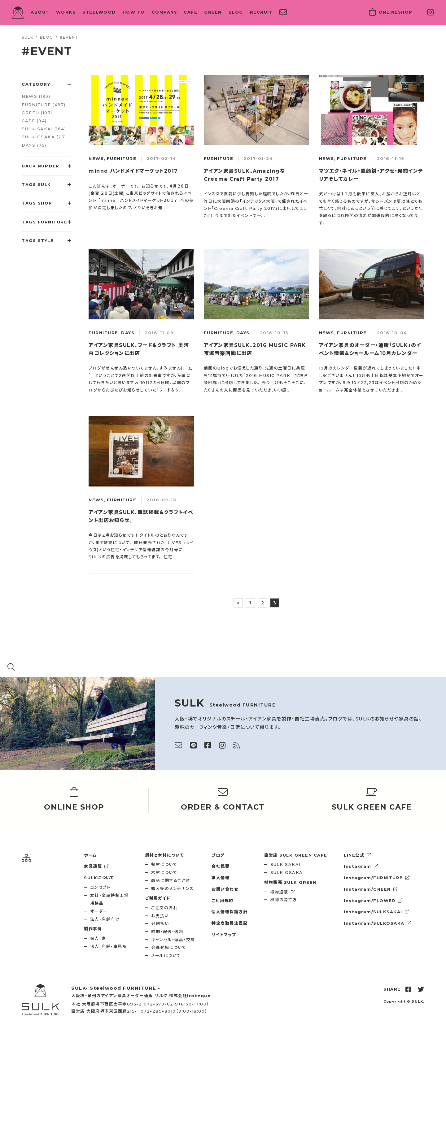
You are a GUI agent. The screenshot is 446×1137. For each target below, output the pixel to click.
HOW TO (134, 12)
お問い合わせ (225, 889)
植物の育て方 (283, 899)
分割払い (160, 923)
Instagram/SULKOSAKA (377, 923)
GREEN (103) (37, 112)
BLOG (236, 12)
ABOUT (40, 12)
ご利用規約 (223, 900)
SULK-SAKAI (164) (44, 128)
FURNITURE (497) (44, 104)
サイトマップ (224, 934)
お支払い (159, 915)
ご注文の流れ (164, 907)
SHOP (391, 12)
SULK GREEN (290, 882)
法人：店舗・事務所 (108, 946)
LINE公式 (357, 855)
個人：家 (98, 938)
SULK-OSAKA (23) (44, 136)
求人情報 (221, 877)
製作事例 (93, 928)
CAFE (190, 12)
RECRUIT (261, 12)
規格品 (97, 903)
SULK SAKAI (285, 864)
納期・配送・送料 (167, 931)
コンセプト (100, 887)
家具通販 (96, 866)
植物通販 (282, 891)
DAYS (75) (34, 145)
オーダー (98, 911)
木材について (164, 872)
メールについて (166, 955)
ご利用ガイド (157, 898)
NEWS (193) (36, 96)
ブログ (218, 855)
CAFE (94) (34, 120)
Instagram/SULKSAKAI (376, 911)
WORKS (66, 12)
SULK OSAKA (286, 872)
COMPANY (164, 12)
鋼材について (164, 864)
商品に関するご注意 (170, 880)
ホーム (90, 855)
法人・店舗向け (105, 919)
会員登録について (168, 947)
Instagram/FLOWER (373, 900)
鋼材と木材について (164, 855)
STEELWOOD (99, 12)
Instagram (361, 866)
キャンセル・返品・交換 (173, 939)
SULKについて (99, 877)
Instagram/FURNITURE (377, 877)
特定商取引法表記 (229, 923)
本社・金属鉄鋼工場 (109, 895)
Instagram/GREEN (371, 889)
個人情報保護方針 (229, 911)
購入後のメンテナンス (172, 888)
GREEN (213, 12)
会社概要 (221, 866)
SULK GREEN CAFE (295, 855)
